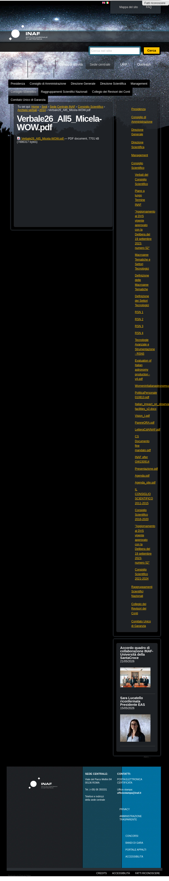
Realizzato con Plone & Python (19, 875)
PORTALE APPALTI (136, 849)
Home (18, 64)
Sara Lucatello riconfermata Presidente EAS (132, 701)
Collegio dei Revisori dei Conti (111, 91)
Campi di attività (71, 64)
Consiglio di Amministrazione (48, 83)
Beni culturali (41, 73)
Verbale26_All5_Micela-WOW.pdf (40, 138)
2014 (42, 110)
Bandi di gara (134, 843)
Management (139, 83)
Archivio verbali (27, 110)
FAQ (149, 7)
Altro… (147, 757)
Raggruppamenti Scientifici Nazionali (64, 91)
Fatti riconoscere (154, 3)
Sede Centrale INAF (62, 106)
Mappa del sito (128, 7)
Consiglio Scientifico (23, 91)
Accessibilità (121, 873)
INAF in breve (42, 64)
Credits (101, 873)
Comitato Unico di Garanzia (28, 100)
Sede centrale (100, 64)
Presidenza (18, 83)
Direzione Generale (83, 83)
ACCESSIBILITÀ (134, 856)
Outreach (144, 64)
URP (123, 64)
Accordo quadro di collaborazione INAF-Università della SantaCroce (136, 653)
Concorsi (132, 836)
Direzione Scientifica (113, 83)
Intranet (18, 73)
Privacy (124, 809)
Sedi (44, 106)
